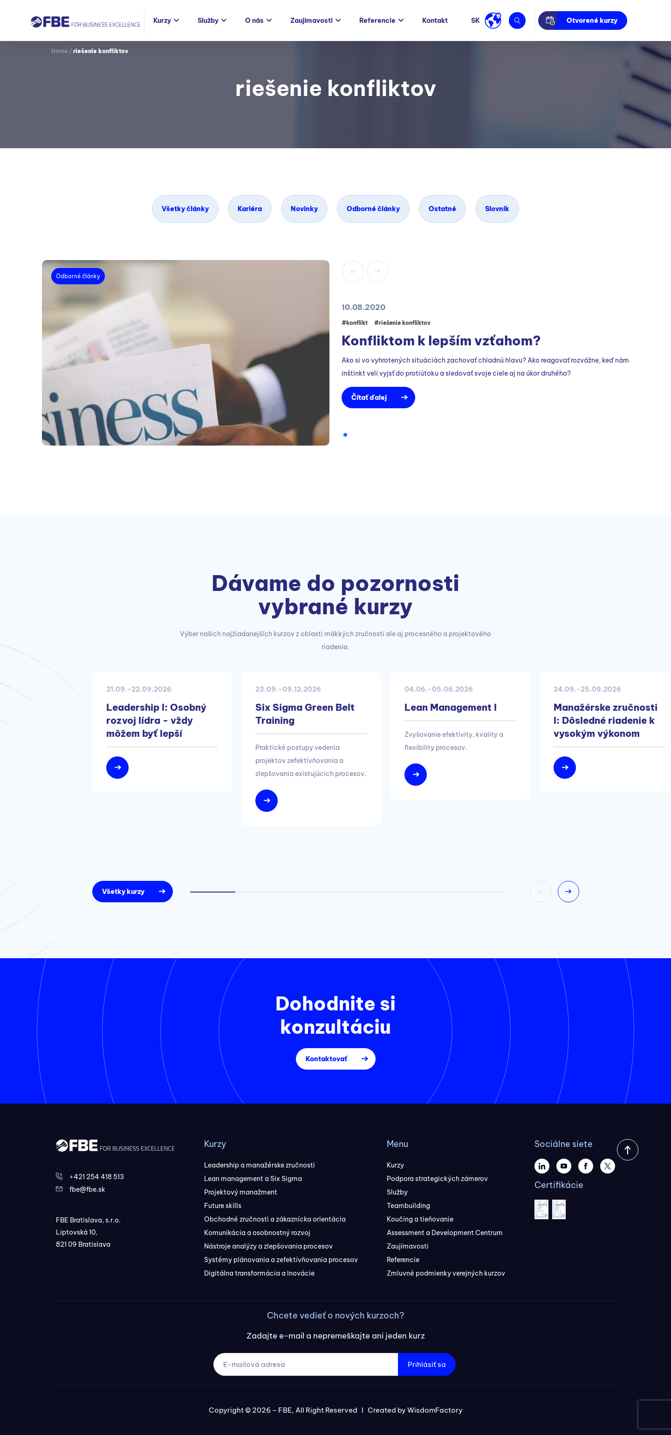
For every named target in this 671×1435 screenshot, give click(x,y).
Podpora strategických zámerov (437, 1178)
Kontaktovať (326, 1059)
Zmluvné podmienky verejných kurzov (446, 1273)
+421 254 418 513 (96, 1177)
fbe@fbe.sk (87, 1189)
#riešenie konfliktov (402, 322)
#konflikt (355, 322)
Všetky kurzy (123, 891)
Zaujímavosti (311, 20)
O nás (254, 20)
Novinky (304, 209)
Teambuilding (408, 1206)
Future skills (222, 1206)
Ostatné (442, 209)
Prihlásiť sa (427, 1364)
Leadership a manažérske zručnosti (259, 1165)
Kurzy (162, 20)
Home (59, 51)
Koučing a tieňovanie (420, 1219)
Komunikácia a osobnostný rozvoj (257, 1233)
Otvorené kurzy (592, 20)
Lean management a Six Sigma (253, 1178)
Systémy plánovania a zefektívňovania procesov (281, 1260)
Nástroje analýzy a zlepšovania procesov (268, 1246)
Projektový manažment (240, 1192)
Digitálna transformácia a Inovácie (259, 1273)
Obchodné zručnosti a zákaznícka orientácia (275, 1219)
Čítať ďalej (369, 397)
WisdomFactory (435, 1410)
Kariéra (250, 209)
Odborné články (373, 209)
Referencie (377, 20)
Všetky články (185, 209)
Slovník (497, 209)
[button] (345, 435)
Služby (208, 20)
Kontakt (435, 20)
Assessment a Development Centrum (445, 1233)
